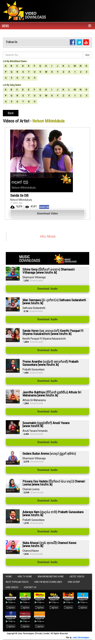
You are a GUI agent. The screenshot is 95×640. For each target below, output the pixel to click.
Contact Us (30, 587)
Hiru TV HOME (25, 576)
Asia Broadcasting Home (51, 576)
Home (9, 576)
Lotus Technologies (81, 637)
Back (11, 113)
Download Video (47, 213)
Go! (87, 54)
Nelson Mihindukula (21, 200)
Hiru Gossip (74, 582)
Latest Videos (76, 576)
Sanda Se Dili (19, 195)
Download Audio (48, 289)
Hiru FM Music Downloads (48, 582)
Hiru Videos (12, 587)
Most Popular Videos (17, 582)
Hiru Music (48, 236)
